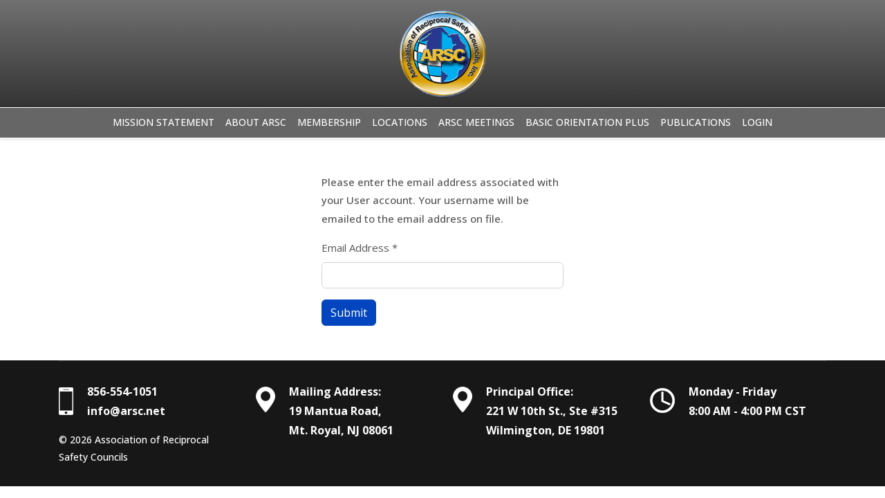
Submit (348, 312)
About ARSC (255, 122)
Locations (399, 122)
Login (757, 122)
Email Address (360, 248)
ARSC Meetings (476, 122)
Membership (329, 122)
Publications (695, 122)
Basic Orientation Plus (587, 122)
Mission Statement (163, 122)
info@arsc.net (126, 410)
